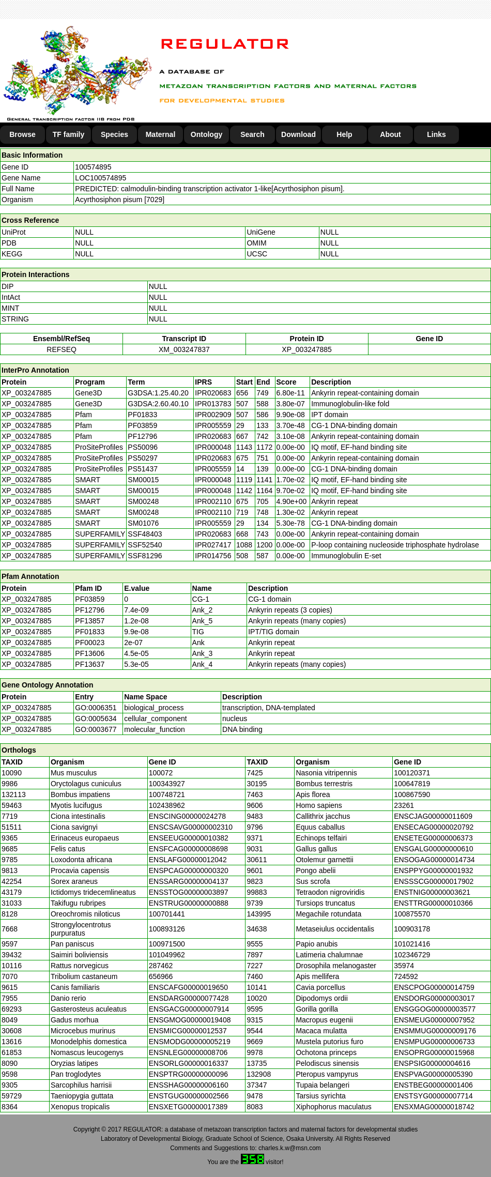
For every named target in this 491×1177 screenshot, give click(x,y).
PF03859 (89, 599)
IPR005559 (213, 425)
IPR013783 (213, 404)
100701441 (167, 914)
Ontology (206, 134)
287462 (161, 965)
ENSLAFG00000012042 (188, 859)
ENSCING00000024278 (187, 816)
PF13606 (89, 653)
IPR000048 (213, 447)
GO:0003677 (95, 729)
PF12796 (89, 610)
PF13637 (89, 664)
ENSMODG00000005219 (190, 1041)
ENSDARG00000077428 (189, 998)
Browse (22, 134)
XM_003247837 (184, 349)
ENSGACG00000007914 (189, 1009)
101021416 (412, 944)
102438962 (167, 805)
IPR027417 (213, 545)
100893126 (167, 929)
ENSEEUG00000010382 (188, 838)
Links (436, 134)
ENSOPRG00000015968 (434, 1052)
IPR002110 (213, 501)
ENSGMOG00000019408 (190, 1020)
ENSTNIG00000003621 (432, 892)
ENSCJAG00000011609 (433, 816)
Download (298, 134)
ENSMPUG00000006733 (434, 1041)
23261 (404, 805)
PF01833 (89, 632)
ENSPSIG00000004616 (432, 1063)
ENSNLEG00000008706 (188, 1052)
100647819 (412, 783)
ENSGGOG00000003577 (434, 1009)
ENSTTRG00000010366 (433, 903)
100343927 (167, 783)
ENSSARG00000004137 (188, 881)
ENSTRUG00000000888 (188, 903)
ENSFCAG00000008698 (188, 849)
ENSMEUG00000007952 (434, 1020)
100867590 (412, 794)
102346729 (412, 955)
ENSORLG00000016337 (188, 1063)
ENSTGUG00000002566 (189, 1096)
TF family (68, 134)
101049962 (167, 955)
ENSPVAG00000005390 (433, 1074)
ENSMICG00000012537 (188, 1031)
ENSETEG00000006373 (433, 838)
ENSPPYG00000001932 (433, 870)
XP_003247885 (307, 349)
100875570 (412, 914)
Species (114, 134)
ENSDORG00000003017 (434, 998)
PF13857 (89, 621)
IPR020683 (213, 393)
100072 (161, 773)
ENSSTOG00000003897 (188, 892)
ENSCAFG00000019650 (188, 987)
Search (252, 134)
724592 (406, 976)
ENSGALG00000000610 (433, 849)
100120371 (412, 773)
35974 (404, 965)
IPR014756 (213, 556)
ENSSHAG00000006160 (188, 1085)
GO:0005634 (95, 718)
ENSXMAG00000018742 (434, 1107)
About (390, 134)
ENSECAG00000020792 (433, 827)
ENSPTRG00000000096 (188, 1074)
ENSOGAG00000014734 (434, 859)
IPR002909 (213, 414)
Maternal (161, 134)
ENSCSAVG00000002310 (191, 827)
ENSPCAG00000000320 (188, 870)
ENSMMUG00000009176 (435, 1031)
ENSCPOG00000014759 (434, 987)
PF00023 (89, 642)
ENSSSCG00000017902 (433, 881)
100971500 (167, 944)
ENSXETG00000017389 (188, 1107)
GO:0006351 (95, 708)
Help (344, 134)
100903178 (412, 929)
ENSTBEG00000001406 (433, 1085)
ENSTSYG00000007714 (433, 1096)
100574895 (93, 167)
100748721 (167, 794)
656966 (161, 976)
